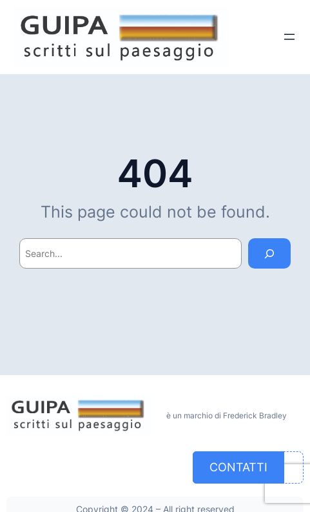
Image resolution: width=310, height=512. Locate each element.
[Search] (269, 253)
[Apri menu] (289, 37)
